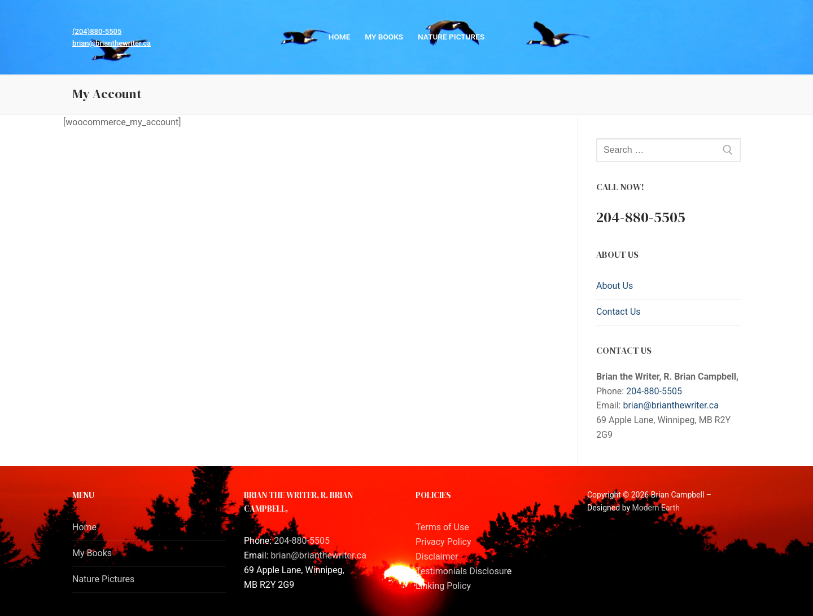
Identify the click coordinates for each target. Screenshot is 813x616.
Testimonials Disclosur (461, 571)
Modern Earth (656, 507)
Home (84, 527)
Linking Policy (443, 585)
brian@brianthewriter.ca (111, 43)
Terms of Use (442, 527)
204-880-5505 (654, 391)
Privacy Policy (443, 541)
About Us (614, 285)
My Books (92, 553)
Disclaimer (437, 556)
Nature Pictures (103, 579)
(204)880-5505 (96, 31)
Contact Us (618, 311)
